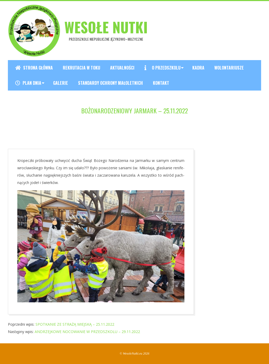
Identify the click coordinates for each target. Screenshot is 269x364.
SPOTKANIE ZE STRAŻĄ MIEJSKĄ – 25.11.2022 (74, 324)
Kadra (198, 68)
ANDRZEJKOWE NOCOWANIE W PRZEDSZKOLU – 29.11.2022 (87, 331)
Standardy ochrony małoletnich (110, 83)
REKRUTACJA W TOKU (81, 68)
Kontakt (161, 83)
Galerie (60, 83)
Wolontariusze (229, 68)
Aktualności (122, 68)
